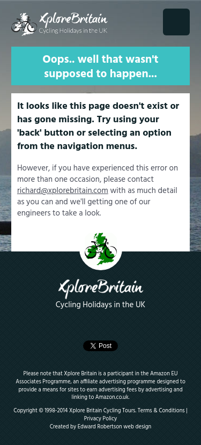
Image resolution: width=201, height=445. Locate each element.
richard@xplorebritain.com (62, 190)
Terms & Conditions (161, 411)
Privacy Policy (100, 419)
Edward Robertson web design (115, 427)
